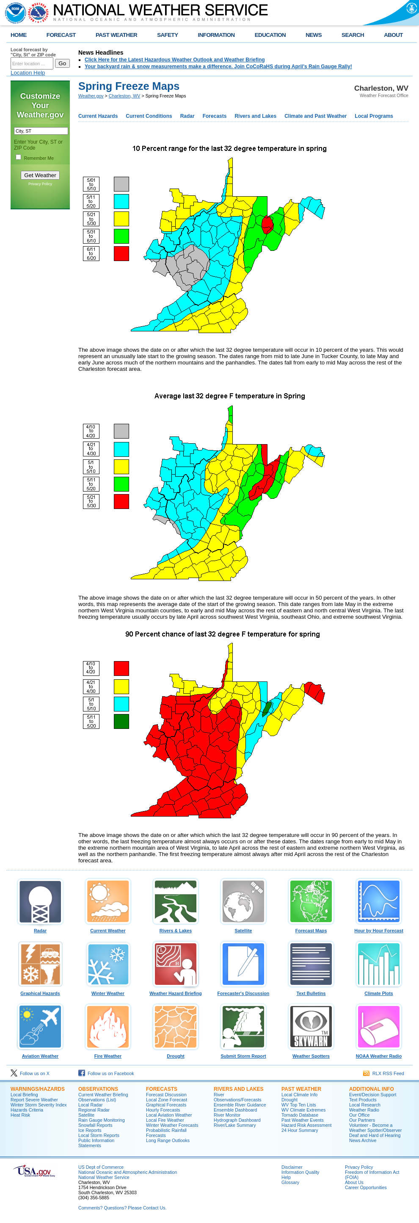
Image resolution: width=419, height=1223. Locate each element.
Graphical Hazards (40, 991)
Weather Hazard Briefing (175, 991)
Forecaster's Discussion (243, 991)
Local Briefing (24, 1094)
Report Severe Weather (34, 1099)
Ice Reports (90, 1130)
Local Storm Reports (98, 1135)
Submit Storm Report (243, 1054)
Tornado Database (299, 1114)
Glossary (290, 1182)
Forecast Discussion (166, 1094)
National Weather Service (104, 1177)
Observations (98, 1089)
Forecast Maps (311, 928)
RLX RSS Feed (383, 1073)
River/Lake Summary (235, 1125)
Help (286, 1177)
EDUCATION (270, 35)
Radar (187, 116)
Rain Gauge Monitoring (101, 1120)
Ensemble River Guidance (240, 1104)
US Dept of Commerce (101, 1167)
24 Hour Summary (299, 1130)
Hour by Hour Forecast (378, 928)
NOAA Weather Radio (378, 1054)
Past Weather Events (302, 1120)
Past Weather (301, 1089)
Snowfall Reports (95, 1125)
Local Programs (374, 116)
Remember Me (39, 158)
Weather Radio (364, 1109)
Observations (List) (97, 1099)
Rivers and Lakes (255, 116)
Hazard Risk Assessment (306, 1125)
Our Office (359, 1114)
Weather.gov (91, 95)
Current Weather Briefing (103, 1094)
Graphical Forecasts (166, 1104)
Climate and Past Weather (315, 116)
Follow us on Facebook (106, 1073)
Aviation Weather (40, 1054)
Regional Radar (94, 1109)
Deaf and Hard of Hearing (374, 1135)
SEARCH (353, 35)
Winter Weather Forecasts (172, 1125)
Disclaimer (292, 1167)
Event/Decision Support (372, 1094)
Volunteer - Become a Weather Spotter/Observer (375, 1128)
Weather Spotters (311, 1054)
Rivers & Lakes (175, 928)
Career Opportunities (366, 1187)
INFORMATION (216, 35)
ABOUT (393, 35)
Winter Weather (108, 991)
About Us (354, 1182)
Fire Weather (108, 1054)
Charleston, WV (125, 95)
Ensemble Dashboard (235, 1109)
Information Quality (300, 1172)
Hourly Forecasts (163, 1109)
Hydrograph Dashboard (237, 1120)
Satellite (243, 928)
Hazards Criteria (27, 1109)
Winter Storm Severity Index (39, 1104)
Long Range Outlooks (168, 1140)
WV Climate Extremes (303, 1109)
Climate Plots (378, 991)
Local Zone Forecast (166, 1099)
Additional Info (371, 1089)
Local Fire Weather (165, 1120)
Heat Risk (20, 1114)
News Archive (363, 1140)
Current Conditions (149, 116)
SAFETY (167, 35)
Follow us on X (30, 1073)
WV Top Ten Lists (298, 1104)
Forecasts (215, 116)
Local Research (364, 1104)
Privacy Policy (40, 184)
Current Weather (108, 928)
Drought (175, 1054)
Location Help (28, 72)
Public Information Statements (96, 1143)
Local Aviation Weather (169, 1114)
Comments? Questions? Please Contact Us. (122, 1207)
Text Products (363, 1099)
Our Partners (362, 1120)
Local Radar (90, 1104)
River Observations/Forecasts (238, 1097)
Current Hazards (98, 116)
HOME (19, 35)
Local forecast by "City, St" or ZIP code (33, 52)
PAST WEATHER (116, 35)
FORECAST (61, 35)
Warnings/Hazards (38, 1089)
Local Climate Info (299, 1094)
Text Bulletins (311, 991)
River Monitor (227, 1114)
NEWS (314, 35)
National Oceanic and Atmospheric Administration (127, 1172)
